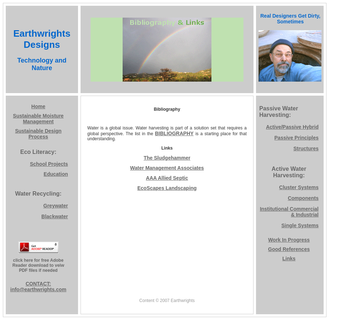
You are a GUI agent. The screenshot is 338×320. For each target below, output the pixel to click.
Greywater (56, 206)
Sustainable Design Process (38, 134)
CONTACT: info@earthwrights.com (38, 286)
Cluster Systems (299, 187)
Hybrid (311, 127)
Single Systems (300, 225)
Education (56, 174)
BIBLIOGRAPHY (174, 133)
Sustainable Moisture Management (38, 118)
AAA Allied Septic (167, 178)
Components (303, 198)
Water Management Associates (167, 168)
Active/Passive (284, 127)
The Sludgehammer (166, 158)
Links (289, 258)
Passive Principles (296, 138)
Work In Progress (289, 240)
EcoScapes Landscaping (167, 188)
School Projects (49, 164)
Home (38, 106)
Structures (306, 148)
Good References (289, 249)
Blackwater (54, 216)
